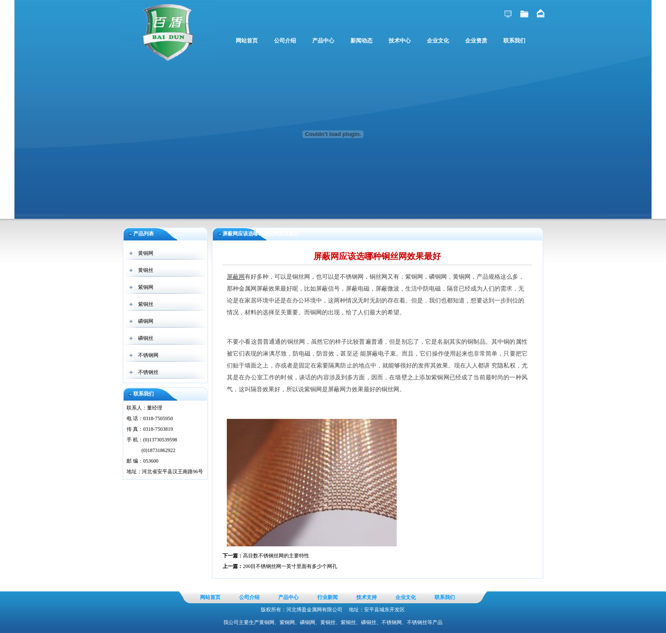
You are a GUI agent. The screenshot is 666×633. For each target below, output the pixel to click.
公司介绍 (285, 40)
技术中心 (400, 40)
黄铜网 (145, 253)
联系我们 (514, 40)
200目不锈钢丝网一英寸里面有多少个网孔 (290, 566)
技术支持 (366, 597)
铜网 (316, 312)
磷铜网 (145, 321)
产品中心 (323, 40)
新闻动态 (361, 40)
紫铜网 (145, 287)
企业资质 (476, 40)
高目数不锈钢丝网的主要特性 (276, 556)
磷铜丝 (145, 338)
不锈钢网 (148, 355)
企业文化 (438, 40)
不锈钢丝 (148, 372)
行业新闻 (327, 597)
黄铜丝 (145, 270)
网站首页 (247, 40)
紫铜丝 (145, 304)
